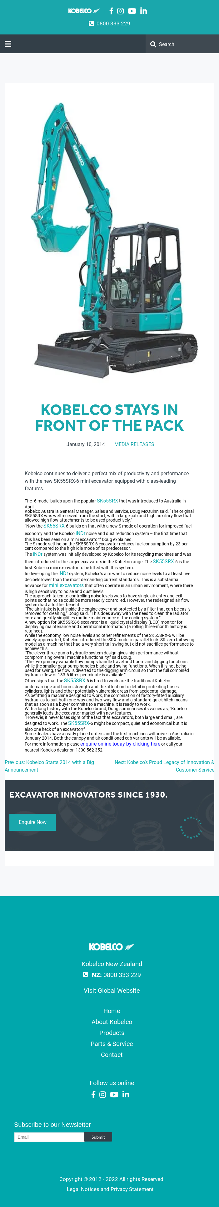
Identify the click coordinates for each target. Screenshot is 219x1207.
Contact (112, 1055)
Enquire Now (33, 822)
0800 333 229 (113, 23)
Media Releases (134, 444)
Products (111, 1033)
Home (111, 1011)
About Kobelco (112, 1022)
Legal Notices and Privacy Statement (110, 1189)
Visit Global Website (112, 990)
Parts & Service (112, 1044)
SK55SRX (107, 501)
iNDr (80, 533)
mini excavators (66, 585)
